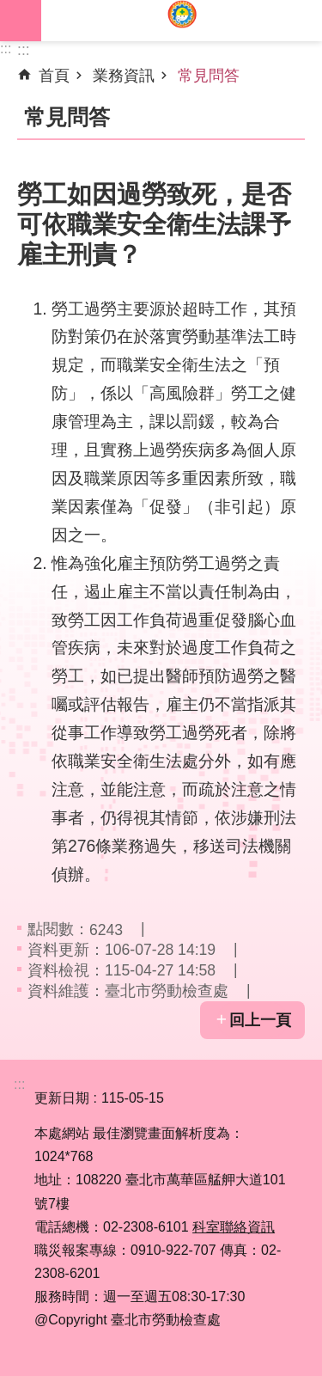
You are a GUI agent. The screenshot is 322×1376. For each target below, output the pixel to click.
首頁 (54, 75)
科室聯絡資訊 (233, 1227)
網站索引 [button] (20, 20)
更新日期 (61, 1098)
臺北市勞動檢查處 (181, 20)
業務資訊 (124, 75)
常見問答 (209, 75)
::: (5, 48)
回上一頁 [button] (260, 1020)
